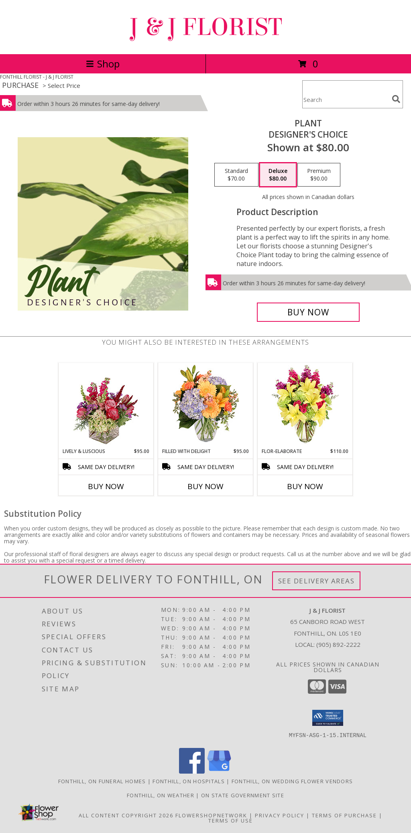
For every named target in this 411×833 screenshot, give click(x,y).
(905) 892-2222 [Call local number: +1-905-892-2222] (338, 644)
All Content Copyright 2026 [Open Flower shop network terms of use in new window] (126, 815)
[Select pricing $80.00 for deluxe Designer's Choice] (278, 175)
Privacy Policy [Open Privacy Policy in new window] (279, 815)
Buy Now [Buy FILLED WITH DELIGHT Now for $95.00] (205, 486)
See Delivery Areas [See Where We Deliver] (316, 580)
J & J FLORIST (205, 27)
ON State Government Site (242, 795)
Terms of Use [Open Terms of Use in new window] (230, 820)
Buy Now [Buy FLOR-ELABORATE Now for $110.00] (305, 486)
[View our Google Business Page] (219, 771)
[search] (396, 99)
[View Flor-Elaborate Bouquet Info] (305, 405)
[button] (327, 718)
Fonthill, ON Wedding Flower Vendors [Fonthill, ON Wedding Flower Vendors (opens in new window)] (292, 781)
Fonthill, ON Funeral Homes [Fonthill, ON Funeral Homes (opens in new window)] (102, 781)
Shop (103, 63)
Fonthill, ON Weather (160, 795)
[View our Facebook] (192, 771)
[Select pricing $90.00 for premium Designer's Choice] (319, 175)
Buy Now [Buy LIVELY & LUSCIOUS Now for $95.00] (106, 486)
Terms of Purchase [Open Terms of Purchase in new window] (344, 815)
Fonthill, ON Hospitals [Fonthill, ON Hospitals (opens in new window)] (189, 781)
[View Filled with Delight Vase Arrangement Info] (205, 405)
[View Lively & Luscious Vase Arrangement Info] (106, 405)
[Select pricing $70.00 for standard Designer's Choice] (236, 175)
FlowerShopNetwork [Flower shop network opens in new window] (211, 815)
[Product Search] (346, 99)
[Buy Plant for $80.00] (308, 312)
